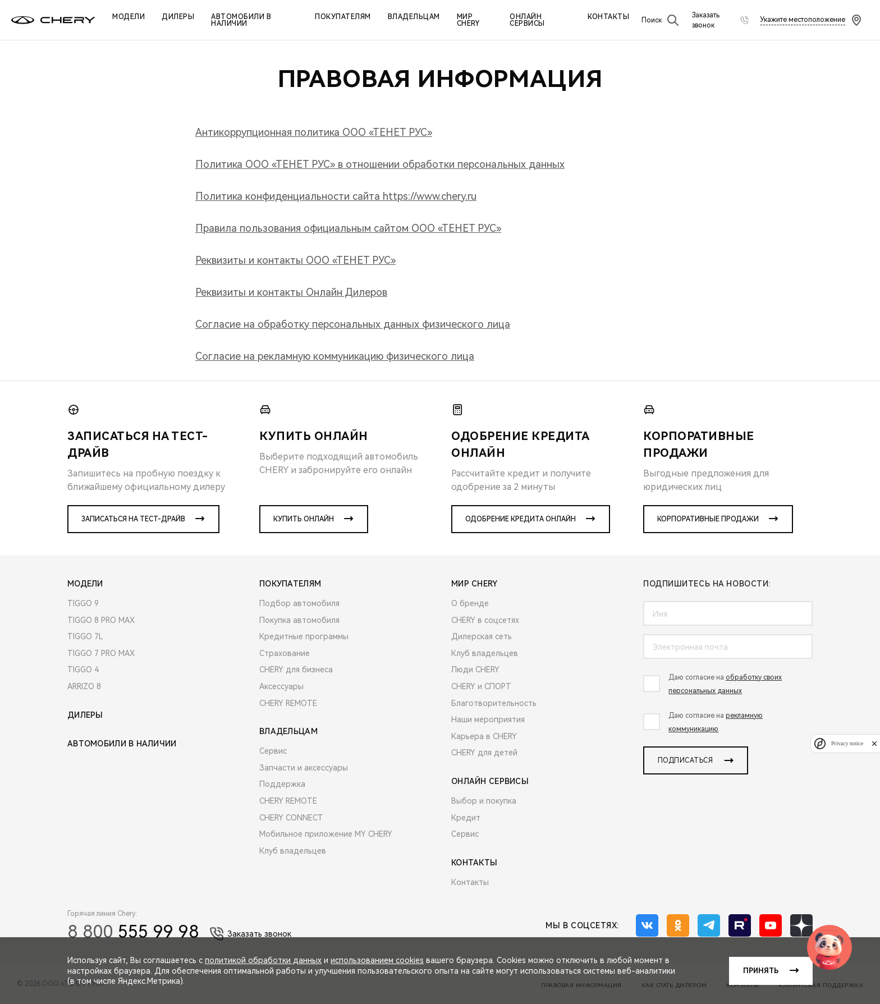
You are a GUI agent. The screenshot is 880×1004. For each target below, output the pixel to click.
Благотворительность (494, 703)
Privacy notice (847, 743)
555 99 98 (133, 932)
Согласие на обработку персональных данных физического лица (352, 324)
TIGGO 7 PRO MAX (101, 653)
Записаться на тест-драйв (133, 519)
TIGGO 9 (83, 603)
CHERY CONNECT (291, 817)
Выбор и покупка (483, 800)
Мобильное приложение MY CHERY (325, 833)
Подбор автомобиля (299, 603)
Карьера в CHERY (484, 736)
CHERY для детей (484, 752)
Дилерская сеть (481, 636)
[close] (874, 743)
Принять (760, 971)
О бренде (470, 603)
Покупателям (343, 17)
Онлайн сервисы (527, 20)
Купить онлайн (303, 519)
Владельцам (414, 17)
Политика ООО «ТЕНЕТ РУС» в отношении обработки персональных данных (380, 164)
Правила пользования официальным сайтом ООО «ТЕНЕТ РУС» (348, 228)
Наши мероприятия (488, 719)
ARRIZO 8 (84, 686)
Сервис (273, 750)
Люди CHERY (475, 669)
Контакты (608, 17)
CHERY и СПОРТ (481, 686)
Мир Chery (468, 20)
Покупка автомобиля (299, 620)
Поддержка (282, 784)
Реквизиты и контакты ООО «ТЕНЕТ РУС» (295, 260)
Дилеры (178, 17)
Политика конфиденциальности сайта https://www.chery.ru (335, 196)
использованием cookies (377, 960)
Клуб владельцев (292, 850)
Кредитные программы (304, 636)
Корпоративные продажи (708, 519)
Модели (128, 17)
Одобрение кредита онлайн (520, 519)
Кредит (465, 817)
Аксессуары (281, 686)
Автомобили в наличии (241, 20)
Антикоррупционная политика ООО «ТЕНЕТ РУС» (313, 132)
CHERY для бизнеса (296, 669)
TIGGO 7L (85, 636)
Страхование (284, 653)
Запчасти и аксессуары (303, 767)
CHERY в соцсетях (485, 620)
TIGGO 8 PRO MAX (101, 620)
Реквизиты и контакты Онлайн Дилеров (291, 292)
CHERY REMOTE (288, 703)
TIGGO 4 (83, 669)
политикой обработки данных (263, 960)
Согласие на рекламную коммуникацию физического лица (334, 356)
